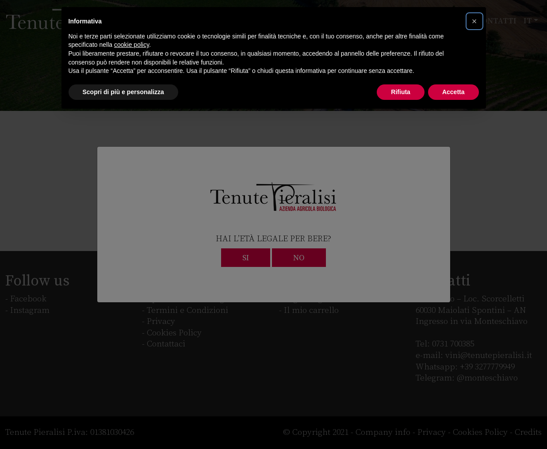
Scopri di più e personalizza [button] (123, 91)
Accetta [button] (453, 91)
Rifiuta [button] (400, 91)
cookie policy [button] (131, 44)
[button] (474, 21)
